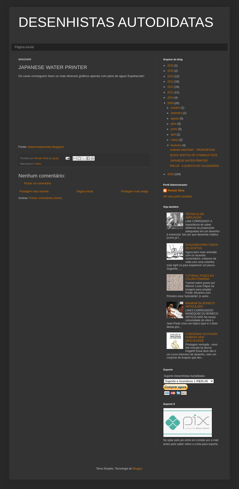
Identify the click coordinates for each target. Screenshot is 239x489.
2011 (171, 92)
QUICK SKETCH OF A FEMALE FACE (193, 155)
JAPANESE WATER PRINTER (189, 160)
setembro (177, 113)
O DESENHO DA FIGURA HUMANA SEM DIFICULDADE (201, 337)
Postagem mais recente (34, 191)
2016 (171, 65)
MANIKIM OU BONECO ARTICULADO (200, 305)
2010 (171, 97)
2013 (171, 81)
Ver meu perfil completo (177, 196)
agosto (175, 118)
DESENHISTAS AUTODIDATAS (115, 22)
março (175, 139)
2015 (171, 70)
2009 (171, 103)
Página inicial (24, 47)
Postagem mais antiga (134, 191)
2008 (171, 174)
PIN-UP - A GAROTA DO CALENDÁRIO (194, 166)
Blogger (137, 468)
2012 (171, 86)
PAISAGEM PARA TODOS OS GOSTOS (201, 246)
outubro (176, 107)
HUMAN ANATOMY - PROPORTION (192, 150)
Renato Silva (176, 190)
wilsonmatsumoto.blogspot (45, 147)
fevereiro (176, 145)
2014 (171, 76)
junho (174, 129)
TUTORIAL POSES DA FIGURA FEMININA (199, 277)
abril (174, 134)
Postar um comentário (37, 183)
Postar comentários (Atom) (45, 198)
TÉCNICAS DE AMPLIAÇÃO (194, 216)
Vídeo (38, 163)
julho (174, 123)
